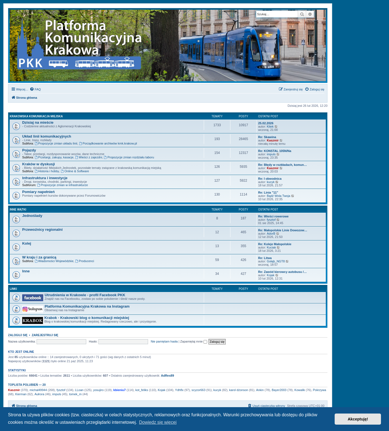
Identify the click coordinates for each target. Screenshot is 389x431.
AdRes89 (167, 375)
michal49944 (38, 390)
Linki (13, 288)
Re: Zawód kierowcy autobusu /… (282, 271)
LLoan (79, 390)
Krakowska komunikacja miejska (36, 116)
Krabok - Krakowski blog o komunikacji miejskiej (86, 318)
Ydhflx (179, 390)
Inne (26, 271)
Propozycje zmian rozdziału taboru (129, 157)
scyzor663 (198, 390)
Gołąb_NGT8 (276, 261)
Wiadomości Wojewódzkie (54, 261)
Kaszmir (273, 140)
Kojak (270, 275)
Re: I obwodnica (269, 178)
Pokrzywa (319, 390)
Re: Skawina (267, 137)
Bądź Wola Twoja (278, 195)
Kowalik (299, 390)
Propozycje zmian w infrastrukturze (62, 185)
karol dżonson (238, 390)
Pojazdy (29, 150)
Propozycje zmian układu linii (56, 143)
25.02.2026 (265, 123)
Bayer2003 (279, 390)
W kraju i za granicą (39, 257)
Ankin (260, 390)
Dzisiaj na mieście (38, 122)
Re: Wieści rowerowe (273, 216)
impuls (271, 154)
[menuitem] (35, 89)
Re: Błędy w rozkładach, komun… (282, 164)
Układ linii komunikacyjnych (46, 136)
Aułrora (39, 394)
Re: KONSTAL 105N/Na (274, 151)
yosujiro (98, 390)
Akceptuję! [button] (358, 419)
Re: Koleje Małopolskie (274, 244)
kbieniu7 (119, 390)
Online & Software (75, 171)
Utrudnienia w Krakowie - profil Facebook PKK (85, 295)
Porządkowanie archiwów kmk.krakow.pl (108, 143)
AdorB (271, 233)
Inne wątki (18, 209)
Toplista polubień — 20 (27, 384)
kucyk (270, 182)
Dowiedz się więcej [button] (158, 422)
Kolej (26, 243)
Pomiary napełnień (38, 192)
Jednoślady (32, 216)
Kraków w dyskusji (38, 164)
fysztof (271, 219)
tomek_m (75, 394)
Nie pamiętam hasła (164, 341)
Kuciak (271, 247)
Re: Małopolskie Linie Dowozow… (282, 230)
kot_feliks (141, 390)
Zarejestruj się (45, 335)
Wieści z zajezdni (88, 157)
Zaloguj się (17, 335)
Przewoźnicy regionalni (42, 229)
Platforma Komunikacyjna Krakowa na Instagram (87, 306)
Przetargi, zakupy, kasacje (54, 157)
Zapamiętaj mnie (193, 341)
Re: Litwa (265, 258)
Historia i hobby (47, 171)
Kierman (21, 394)
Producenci (84, 261)
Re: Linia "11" (268, 192)
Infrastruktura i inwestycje (44, 178)
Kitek (270, 126)
